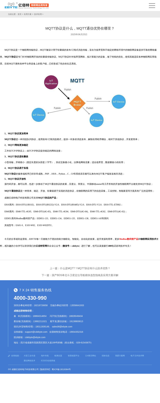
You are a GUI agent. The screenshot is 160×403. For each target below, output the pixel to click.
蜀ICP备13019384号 (61, 369)
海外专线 (45, 356)
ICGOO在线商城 (48, 361)
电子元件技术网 (137, 356)
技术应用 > (38, 14)
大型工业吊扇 (29, 356)
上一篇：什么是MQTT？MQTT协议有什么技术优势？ (80, 268)
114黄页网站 (90, 356)
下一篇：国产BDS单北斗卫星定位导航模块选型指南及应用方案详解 (80, 275)
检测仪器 (58, 356)
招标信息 (105, 356)
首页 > (20, 14)
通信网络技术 (29, 361)
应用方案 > (28, 14)
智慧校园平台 (73, 356)
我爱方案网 (120, 356)
